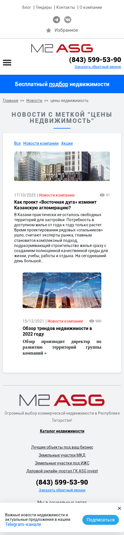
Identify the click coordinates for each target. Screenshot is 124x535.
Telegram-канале (23, 524)
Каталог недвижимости (62, 431)
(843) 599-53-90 (95, 60)
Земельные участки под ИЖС (62, 463)
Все (17, 143)
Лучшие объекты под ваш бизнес (62, 447)
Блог (26, 7)
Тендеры (44, 7)
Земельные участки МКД (62, 455)
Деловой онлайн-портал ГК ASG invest (62, 471)
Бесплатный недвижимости (62, 84)
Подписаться (101, 520)
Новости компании (41, 143)
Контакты (65, 7)
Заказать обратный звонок (97, 67)
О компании (91, 7)
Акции (67, 143)
